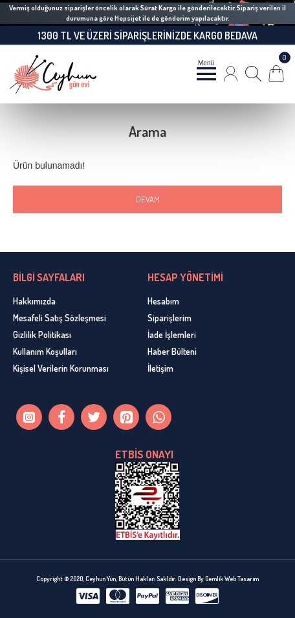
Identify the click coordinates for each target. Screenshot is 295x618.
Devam (148, 199)
